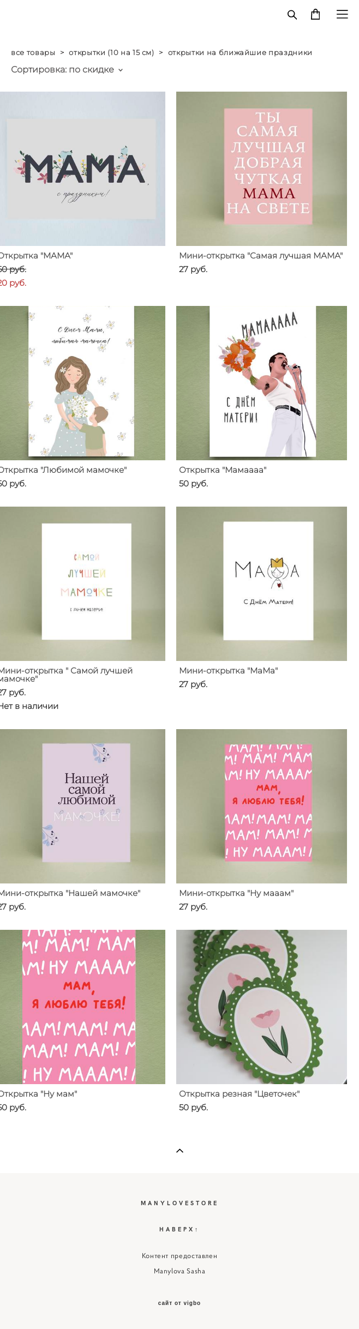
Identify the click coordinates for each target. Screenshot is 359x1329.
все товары (33, 52)
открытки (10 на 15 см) (111, 52)
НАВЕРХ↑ (179, 1229)
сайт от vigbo (179, 1303)
